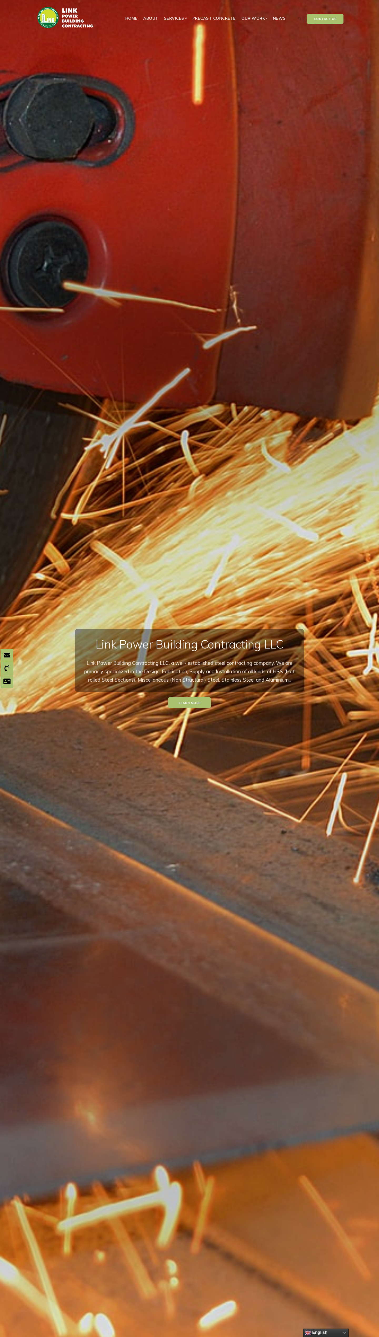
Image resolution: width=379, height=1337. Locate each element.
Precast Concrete (214, 18)
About (150, 18)
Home (131, 18)
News (279, 18)
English (316, 1333)
